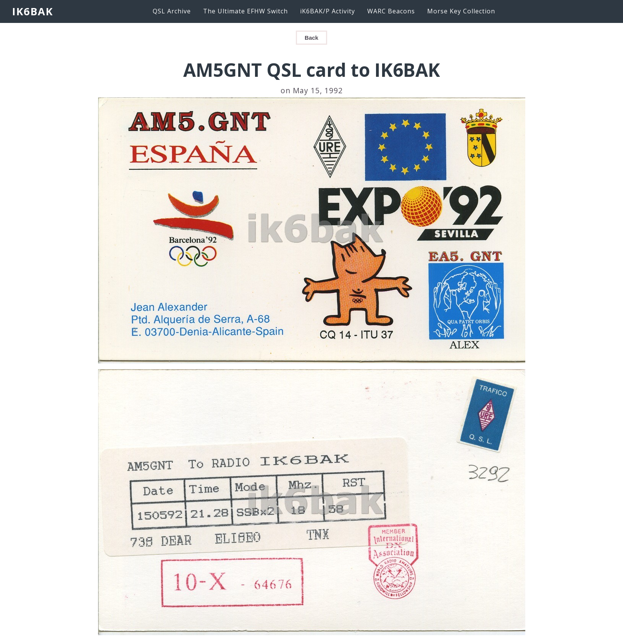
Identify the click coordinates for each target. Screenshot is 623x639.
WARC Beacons (391, 11)
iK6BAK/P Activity (327, 11)
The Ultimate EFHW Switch (245, 11)
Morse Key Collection (461, 11)
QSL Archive (172, 11)
